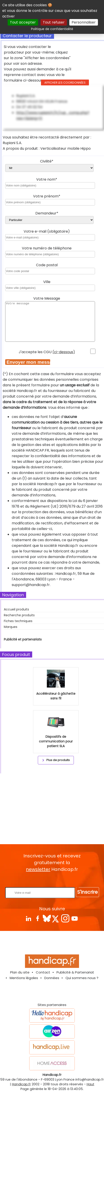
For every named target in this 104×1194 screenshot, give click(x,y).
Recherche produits (19, 615)
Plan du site (19, 972)
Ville (46, 281)
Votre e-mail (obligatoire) (47, 231)
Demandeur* (46, 213)
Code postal (47, 265)
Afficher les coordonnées (65, 82)
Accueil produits (16, 609)
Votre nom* (46, 179)
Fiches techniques (18, 621)
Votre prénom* (46, 196)
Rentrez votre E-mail (53, 880)
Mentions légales (24, 978)
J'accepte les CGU (47, 352)
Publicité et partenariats (23, 639)
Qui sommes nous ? (82, 978)
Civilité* (46, 161)
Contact (43, 972)
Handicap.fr (21, 1084)
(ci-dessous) (63, 352)
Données (51, 978)
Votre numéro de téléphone (47, 248)
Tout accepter (23, 22)
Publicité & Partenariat (75, 972)
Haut (90, 1084)
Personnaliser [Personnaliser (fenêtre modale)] (84, 22)
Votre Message (46, 298)
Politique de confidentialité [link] (52, 29)
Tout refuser (54, 22)
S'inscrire (87, 892)
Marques (10, 627)
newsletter (38, 869)
